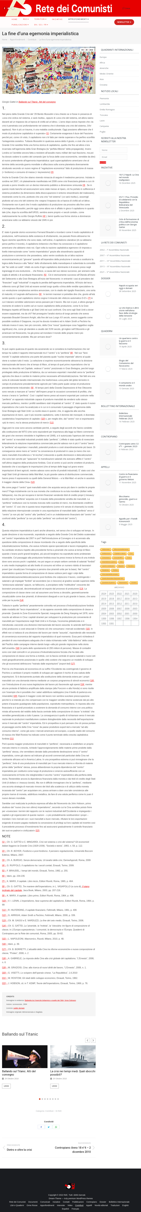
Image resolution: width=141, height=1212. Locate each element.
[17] (73, 664)
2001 (127, 595)
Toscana (104, 115)
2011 (127, 585)
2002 (119, 595)
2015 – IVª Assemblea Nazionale (115, 262)
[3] (84, 185)
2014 (103, 585)
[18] (92, 680)
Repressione (123, 564)
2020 (134, 575)
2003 (111, 595)
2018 (111, 580)
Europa (103, 57)
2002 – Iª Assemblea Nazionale (114, 245)
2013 (111, 585)
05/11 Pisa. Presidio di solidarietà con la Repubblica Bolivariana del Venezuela (128, 200)
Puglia (102, 131)
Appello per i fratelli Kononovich (128, 503)
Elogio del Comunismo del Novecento (126, 355)
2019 (103, 580)
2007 (119, 590)
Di (59, 1111)
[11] (52, 422)
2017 (119, 580)
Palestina (131, 548)
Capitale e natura (120, 535)
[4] (44, 216)
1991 (111, 605)
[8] (71, 353)
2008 (111, 590)
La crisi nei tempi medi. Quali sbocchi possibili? (72, 1073)
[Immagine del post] (108, 182)
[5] (45, 275)
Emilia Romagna (107, 109)
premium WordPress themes (80, 1198)
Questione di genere (108, 564)
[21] (12, 739)
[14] (21, 600)
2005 (134, 590)
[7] (89, 298)
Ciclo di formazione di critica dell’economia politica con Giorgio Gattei (129, 220)
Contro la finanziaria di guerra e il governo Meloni (128, 463)
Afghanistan (106, 531)
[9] (32, 388)
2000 (134, 595)
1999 (103, 600)
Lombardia (105, 104)
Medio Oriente (106, 73)
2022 (119, 575)
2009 (103, 590)
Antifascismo (106, 535)
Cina (131, 535)
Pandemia (105, 552)
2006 (127, 590)
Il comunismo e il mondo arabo (127, 374)
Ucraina (133, 564)
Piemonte (104, 98)
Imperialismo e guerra (109, 544)
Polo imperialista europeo (110, 556)
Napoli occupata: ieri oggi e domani (128, 282)
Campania (104, 126)
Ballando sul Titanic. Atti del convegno (37, 102)
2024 (103, 575)
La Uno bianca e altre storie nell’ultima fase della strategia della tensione (129, 306)
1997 (119, 600)
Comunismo (106, 539)
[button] (93, 1040)
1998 (111, 600)
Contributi (9, 50)
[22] (37, 830)
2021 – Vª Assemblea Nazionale (115, 268)
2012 (119, 585)
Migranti (121, 548)
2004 (103, 595)
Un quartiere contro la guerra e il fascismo (128, 334)
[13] (81, 589)
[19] (82, 684)
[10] (43, 419)
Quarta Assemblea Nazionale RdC (112, 560)
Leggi (6, 1086)
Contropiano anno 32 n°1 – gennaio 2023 (129, 432)
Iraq (121, 544)
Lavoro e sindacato (108, 548)
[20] (15, 696)
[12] (33, 482)
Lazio (102, 120)
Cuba (128, 539)
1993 (103, 605)
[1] (47, 133)
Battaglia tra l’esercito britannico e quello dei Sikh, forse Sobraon (50, 1000)
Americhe (104, 68)
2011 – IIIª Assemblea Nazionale (115, 256)
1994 (134, 600)
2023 (111, 575)
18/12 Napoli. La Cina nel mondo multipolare (129, 177)
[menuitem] (14, 19)
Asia (102, 79)
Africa (102, 62)
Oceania (103, 84)
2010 (134, 585)
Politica (115, 552)
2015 (134, 580)
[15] (88, 629)
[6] (40, 294)
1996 (127, 600)
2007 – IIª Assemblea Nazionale (115, 251)
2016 (127, 580)
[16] (17, 648)
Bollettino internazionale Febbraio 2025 (126, 405)
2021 (127, 575)
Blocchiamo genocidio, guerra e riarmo (128, 484)
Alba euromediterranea (121, 531)
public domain (19, 1008)
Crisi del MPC (118, 539)
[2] (52, 172)
